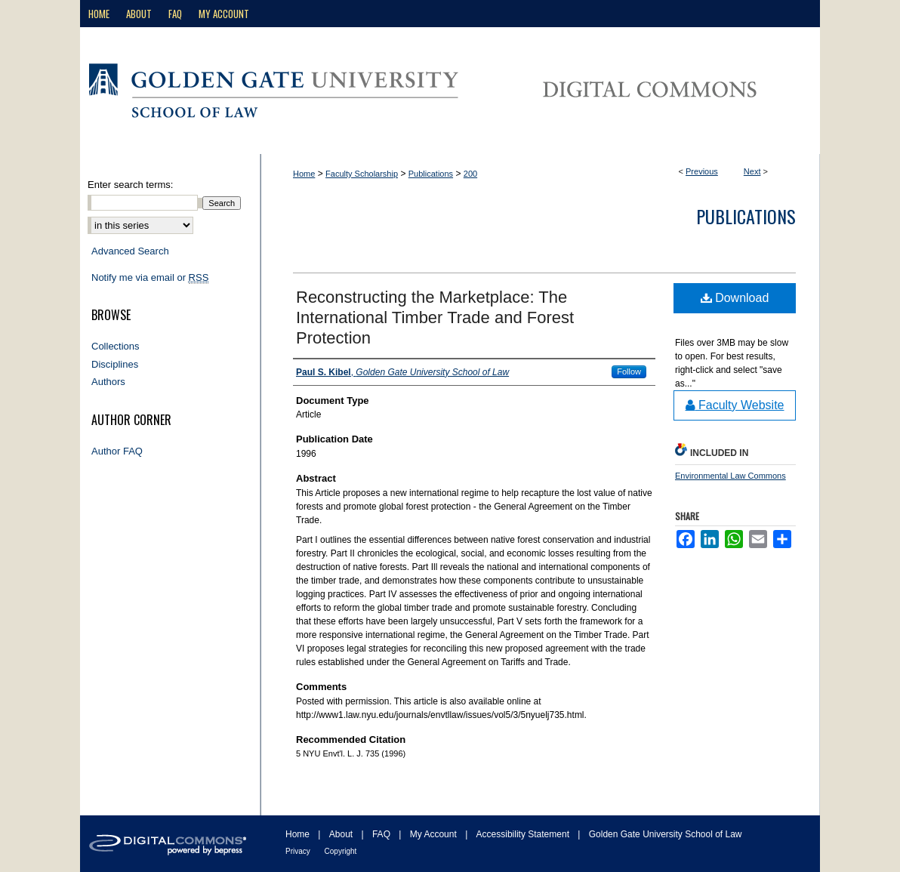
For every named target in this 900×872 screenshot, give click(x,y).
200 (470, 173)
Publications (430, 173)
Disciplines (114, 364)
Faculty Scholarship (361, 173)
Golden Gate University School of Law (665, 834)
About (342, 834)
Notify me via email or (149, 278)
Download (735, 297)
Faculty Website (735, 405)
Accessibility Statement (524, 834)
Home (304, 173)
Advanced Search (130, 251)
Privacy (299, 851)
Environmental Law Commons (730, 475)
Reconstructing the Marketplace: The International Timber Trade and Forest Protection (435, 317)
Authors (108, 381)
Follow (629, 371)
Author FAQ (117, 451)
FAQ (382, 834)
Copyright (341, 851)
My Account (434, 834)
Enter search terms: (130, 184)
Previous (702, 171)
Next (752, 171)
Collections (115, 346)
